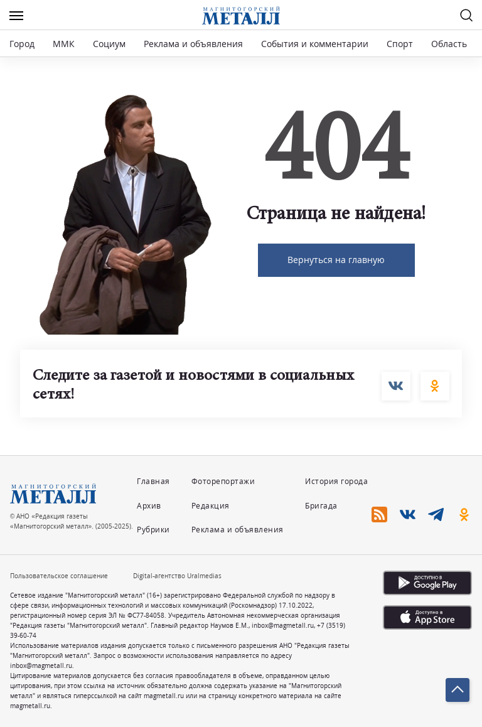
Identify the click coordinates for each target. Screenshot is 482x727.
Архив (149, 505)
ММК (64, 44)
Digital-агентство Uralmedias (177, 575)
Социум (109, 44)
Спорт (400, 44)
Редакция (210, 505)
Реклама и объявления (193, 44)
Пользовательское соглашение (59, 575)
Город (22, 44)
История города (336, 481)
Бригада (321, 505)
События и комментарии (314, 44)
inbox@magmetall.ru (283, 625)
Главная (153, 481)
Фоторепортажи (223, 481)
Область (449, 44)
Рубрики (153, 529)
